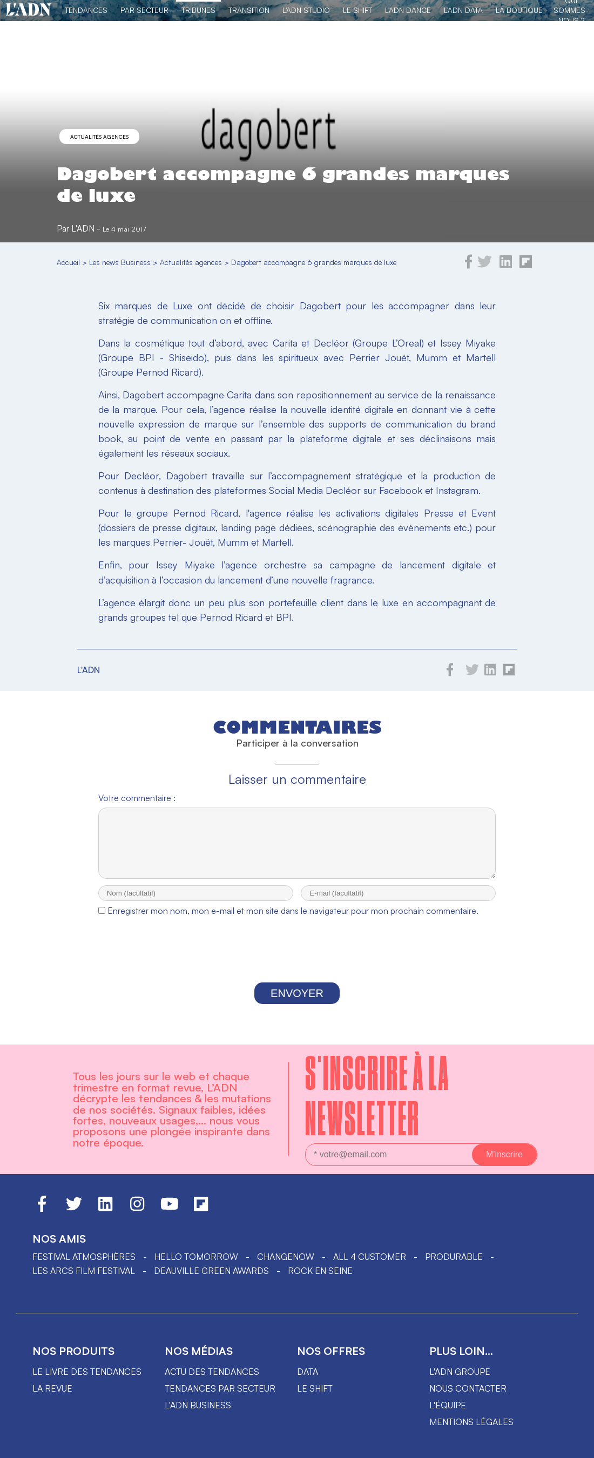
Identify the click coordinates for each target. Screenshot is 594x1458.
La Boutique (519, 10)
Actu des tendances (212, 1381)
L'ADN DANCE (408, 10)
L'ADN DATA (463, 10)
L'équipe (447, 1414)
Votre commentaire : (137, 797)
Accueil (68, 262)
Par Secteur (144, 10)
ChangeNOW (285, 1266)
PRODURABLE (454, 1266)
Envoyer (297, 1003)
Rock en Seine (320, 1280)
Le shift (315, 1398)
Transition (248, 10)
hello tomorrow (196, 1266)
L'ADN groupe (459, 1381)
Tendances (86, 10)
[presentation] (297, 962)
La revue (52, 1398)
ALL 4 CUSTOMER (369, 1266)
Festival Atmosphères (84, 1266)
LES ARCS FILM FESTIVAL (83, 1280)
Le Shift (357, 10)
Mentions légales (471, 1431)
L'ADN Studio (306, 10)
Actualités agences (99, 136)
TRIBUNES (198, 10)
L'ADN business (198, 1414)
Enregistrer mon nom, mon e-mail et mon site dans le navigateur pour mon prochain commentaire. (292, 920)
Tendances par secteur (220, 1398)
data (307, 1381)
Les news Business (120, 262)
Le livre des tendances (86, 1381)
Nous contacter (468, 1398)
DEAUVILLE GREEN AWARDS (211, 1280)
